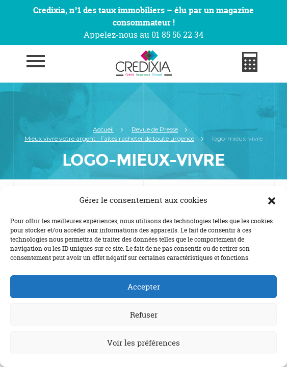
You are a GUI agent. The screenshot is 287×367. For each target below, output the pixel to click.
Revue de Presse (155, 129)
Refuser (144, 314)
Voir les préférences (143, 342)
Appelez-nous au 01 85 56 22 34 (143, 34)
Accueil (103, 129)
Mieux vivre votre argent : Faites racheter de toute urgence (109, 138)
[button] (272, 200)
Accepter (143, 286)
